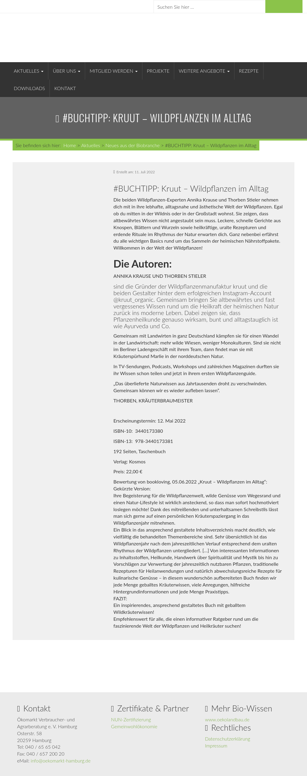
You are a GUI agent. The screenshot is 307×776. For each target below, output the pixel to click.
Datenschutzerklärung (227, 738)
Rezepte (249, 71)
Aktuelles (28, 71)
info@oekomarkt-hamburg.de (61, 760)
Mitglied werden (114, 71)
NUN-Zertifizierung (131, 719)
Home (69, 145)
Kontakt (65, 88)
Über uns (66, 71)
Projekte (158, 71)
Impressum (216, 745)
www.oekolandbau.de (227, 719)
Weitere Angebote (204, 71)
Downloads (29, 88)
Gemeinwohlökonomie (134, 726)
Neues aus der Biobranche (133, 145)
